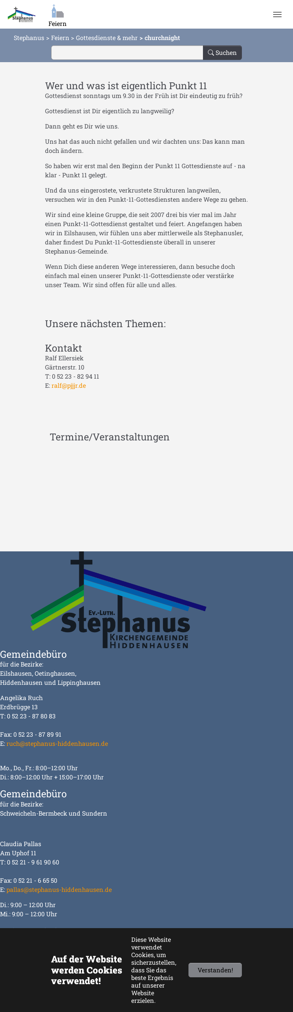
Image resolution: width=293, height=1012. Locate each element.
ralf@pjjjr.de (69, 385)
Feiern (60, 38)
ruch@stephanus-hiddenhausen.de (57, 743)
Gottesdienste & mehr (107, 38)
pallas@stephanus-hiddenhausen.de (59, 889)
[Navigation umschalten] (277, 14)
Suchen (222, 52)
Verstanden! (215, 970)
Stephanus (29, 38)
